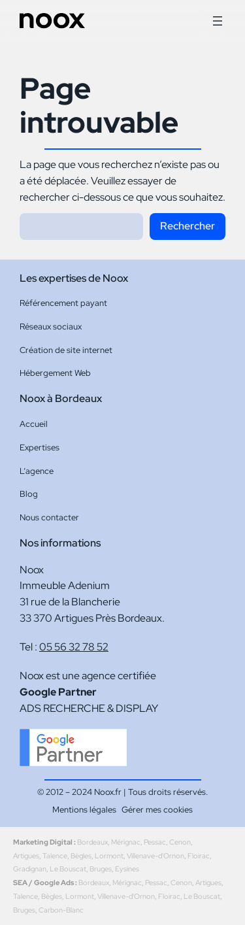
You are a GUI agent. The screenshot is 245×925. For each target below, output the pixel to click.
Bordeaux (92, 842)
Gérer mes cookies (157, 809)
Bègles (81, 855)
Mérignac (125, 842)
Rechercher (187, 226)
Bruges (101, 868)
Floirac (199, 855)
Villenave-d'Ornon (155, 855)
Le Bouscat (68, 868)
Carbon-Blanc (61, 910)
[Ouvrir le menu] (217, 21)
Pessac (155, 842)
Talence (54, 855)
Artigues (26, 855)
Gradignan (29, 868)
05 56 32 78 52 (73, 647)
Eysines (127, 868)
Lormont (109, 855)
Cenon (180, 842)
